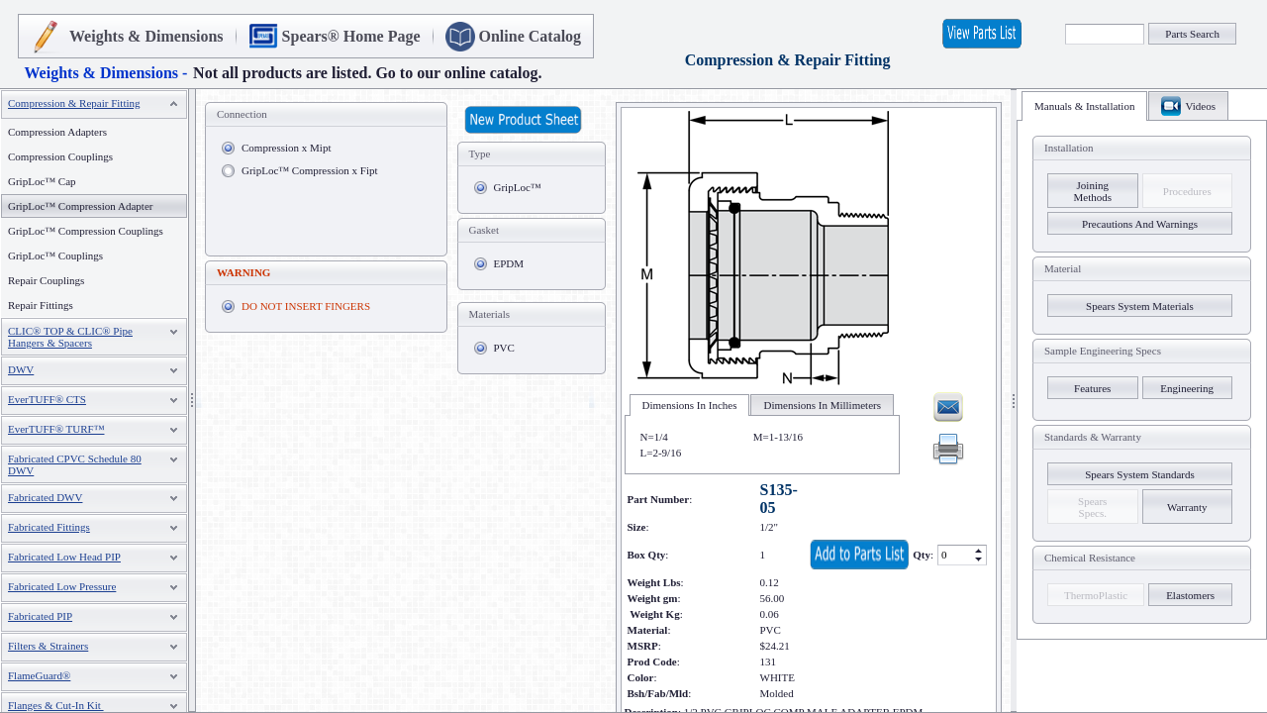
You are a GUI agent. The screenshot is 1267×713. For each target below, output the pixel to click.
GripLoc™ (517, 187)
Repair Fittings (40, 305)
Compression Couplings (60, 156)
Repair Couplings (46, 280)
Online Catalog (530, 36)
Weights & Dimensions (146, 36)
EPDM (509, 263)
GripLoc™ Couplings (55, 255)
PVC (504, 348)
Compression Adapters (57, 132)
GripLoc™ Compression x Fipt (310, 170)
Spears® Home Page (351, 36)
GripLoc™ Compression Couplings (85, 231)
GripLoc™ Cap (42, 181)
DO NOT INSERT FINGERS (306, 306)
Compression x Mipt (286, 147)
